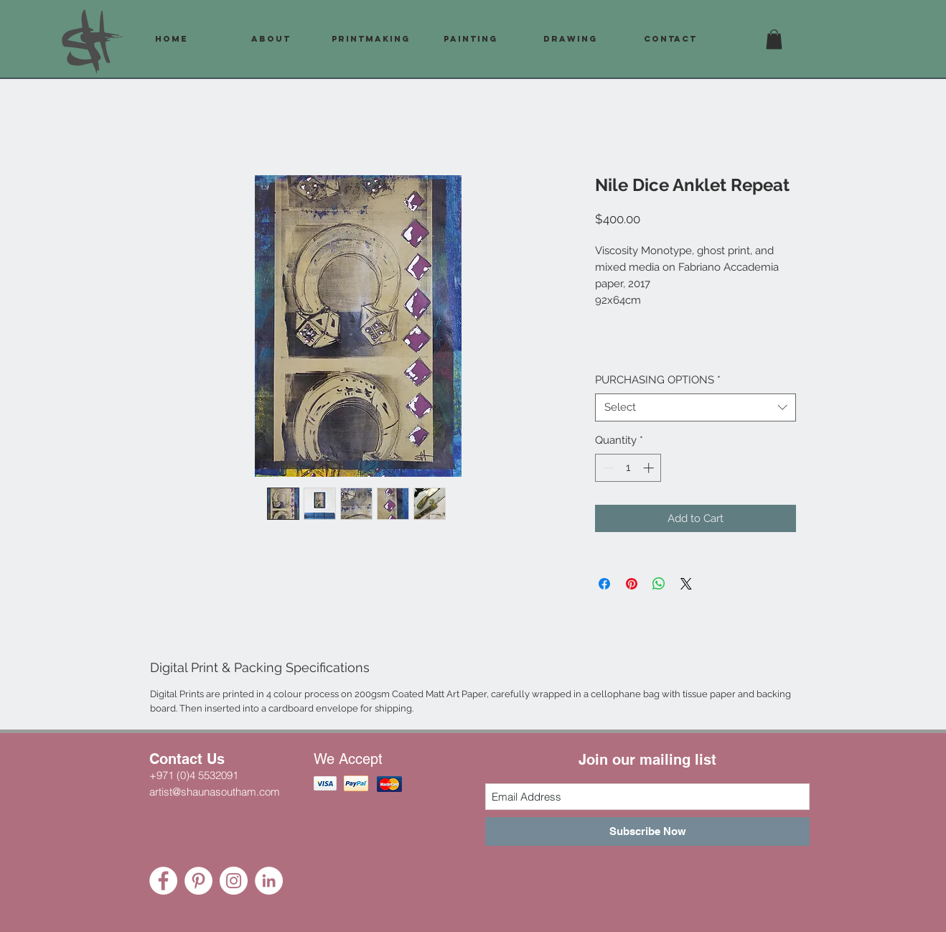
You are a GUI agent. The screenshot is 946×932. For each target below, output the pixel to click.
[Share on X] (686, 583)
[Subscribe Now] (647, 831)
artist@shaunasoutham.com (214, 791)
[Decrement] (607, 468)
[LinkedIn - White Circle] (269, 881)
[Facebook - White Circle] (163, 881)
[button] (774, 39)
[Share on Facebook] (604, 583)
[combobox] (695, 407)
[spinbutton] (628, 468)
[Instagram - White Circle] (234, 881)
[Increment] (650, 468)
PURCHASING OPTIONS (658, 379)
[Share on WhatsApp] (659, 583)
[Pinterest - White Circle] (198, 881)
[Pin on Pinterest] (631, 583)
